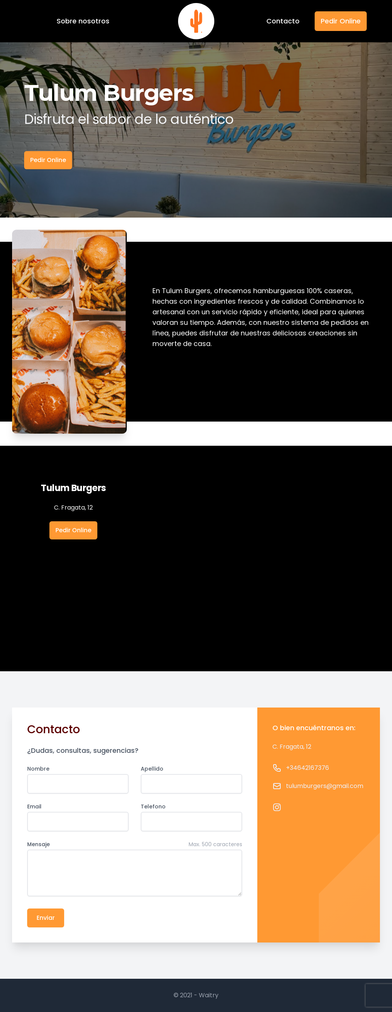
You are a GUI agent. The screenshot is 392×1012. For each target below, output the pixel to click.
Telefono (153, 806)
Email (34, 806)
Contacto (283, 21)
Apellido (152, 769)
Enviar (46, 917)
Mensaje (38, 844)
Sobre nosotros (83, 21)
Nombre (38, 769)
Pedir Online (341, 21)
